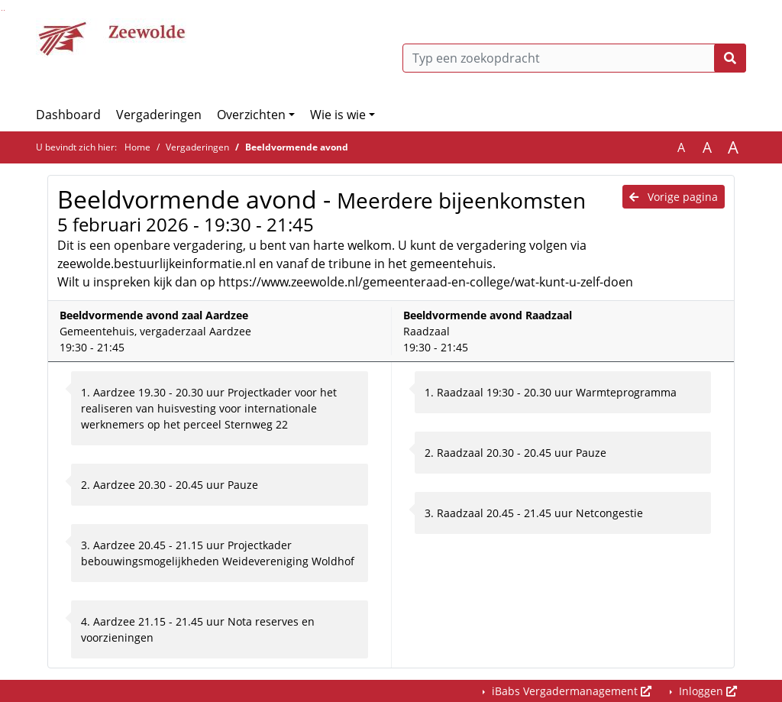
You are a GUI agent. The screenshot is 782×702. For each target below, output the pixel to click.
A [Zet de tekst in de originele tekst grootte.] (681, 147)
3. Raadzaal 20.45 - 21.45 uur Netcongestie (534, 513)
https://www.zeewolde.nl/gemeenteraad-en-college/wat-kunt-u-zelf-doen (425, 281)
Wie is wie (338, 114)
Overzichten (251, 114)
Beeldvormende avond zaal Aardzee (154, 315)
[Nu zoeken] (730, 58)
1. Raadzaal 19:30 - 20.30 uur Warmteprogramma (551, 392)
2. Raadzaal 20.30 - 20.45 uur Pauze (515, 452)
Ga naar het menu (4, 10)
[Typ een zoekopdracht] (574, 58)
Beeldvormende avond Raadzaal (487, 315)
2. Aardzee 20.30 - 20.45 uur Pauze (169, 484)
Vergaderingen (159, 114)
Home (137, 147)
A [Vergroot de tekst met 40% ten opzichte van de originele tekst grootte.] (733, 147)
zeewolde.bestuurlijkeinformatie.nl (156, 263)
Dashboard (68, 114)
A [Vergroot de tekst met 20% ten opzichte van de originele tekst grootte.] (707, 147)
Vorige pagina (673, 196)
